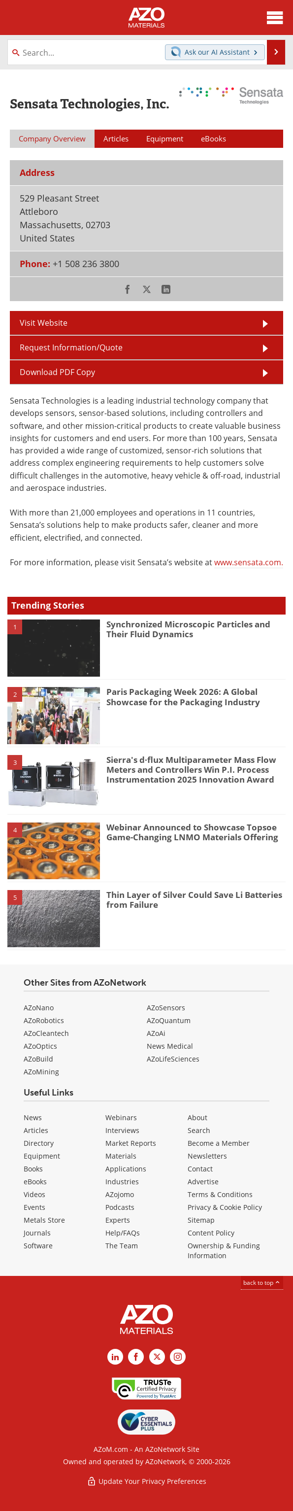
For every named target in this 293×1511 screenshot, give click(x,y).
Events (34, 1207)
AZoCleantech (46, 1033)
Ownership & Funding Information (224, 1250)
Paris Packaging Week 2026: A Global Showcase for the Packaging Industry (183, 696)
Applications (125, 1168)
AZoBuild (38, 1059)
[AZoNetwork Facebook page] (136, 1357)
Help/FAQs (122, 1232)
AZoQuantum (169, 1020)
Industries (122, 1181)
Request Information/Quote (71, 347)
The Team (121, 1245)
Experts (117, 1220)
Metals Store (44, 1220)
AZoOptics (40, 1046)
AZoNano (39, 1007)
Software (38, 1245)
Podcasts (119, 1207)
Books (33, 1168)
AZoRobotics (44, 1020)
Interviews (122, 1130)
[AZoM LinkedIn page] (115, 1357)
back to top (262, 1282)
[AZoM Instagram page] (178, 1357)
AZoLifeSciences (173, 1059)
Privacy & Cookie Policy (225, 1207)
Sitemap (201, 1220)
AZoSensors (166, 1007)
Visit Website (43, 322)
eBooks (35, 1181)
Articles (36, 1130)
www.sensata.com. (248, 562)
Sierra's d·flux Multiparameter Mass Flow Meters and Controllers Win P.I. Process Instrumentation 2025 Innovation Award (191, 770)
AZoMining (41, 1071)
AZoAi (156, 1033)
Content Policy (211, 1232)
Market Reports (130, 1143)
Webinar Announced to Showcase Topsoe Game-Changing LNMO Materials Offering (192, 832)
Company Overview (52, 138)
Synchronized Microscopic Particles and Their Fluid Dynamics (188, 629)
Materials (120, 1156)
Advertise (203, 1181)
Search (199, 1130)
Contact (200, 1168)
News (33, 1117)
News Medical (170, 1046)
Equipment (42, 1156)
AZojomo (119, 1194)
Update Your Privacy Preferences (146, 1481)
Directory (39, 1143)
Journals (37, 1232)
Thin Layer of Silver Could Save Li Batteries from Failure (194, 899)
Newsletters (207, 1156)
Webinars (121, 1117)
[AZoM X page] (157, 1357)
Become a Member (219, 1143)
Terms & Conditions (220, 1194)
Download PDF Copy (57, 372)
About (197, 1117)
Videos (34, 1194)
